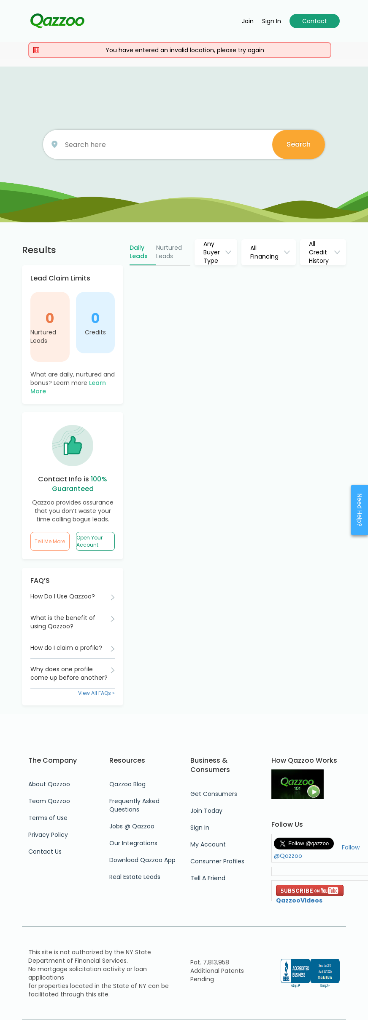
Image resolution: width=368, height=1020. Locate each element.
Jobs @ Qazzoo (131, 826)
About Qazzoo (49, 784)
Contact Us (45, 851)
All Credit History (319, 252)
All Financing (264, 252)
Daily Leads (139, 251)
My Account (208, 844)
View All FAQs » (96, 693)
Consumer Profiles (217, 861)
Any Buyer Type (211, 252)
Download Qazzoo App (142, 860)
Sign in (271, 21)
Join (248, 21)
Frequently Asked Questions (134, 805)
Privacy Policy (48, 834)
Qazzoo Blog (127, 784)
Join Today (206, 810)
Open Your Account (89, 541)
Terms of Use (48, 818)
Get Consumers (213, 794)
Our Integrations (133, 843)
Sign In (199, 827)
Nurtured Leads (43, 336)
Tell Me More (50, 541)
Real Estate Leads (134, 877)
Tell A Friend (207, 878)
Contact (314, 21)
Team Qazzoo (49, 801)
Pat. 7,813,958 (209, 962)
